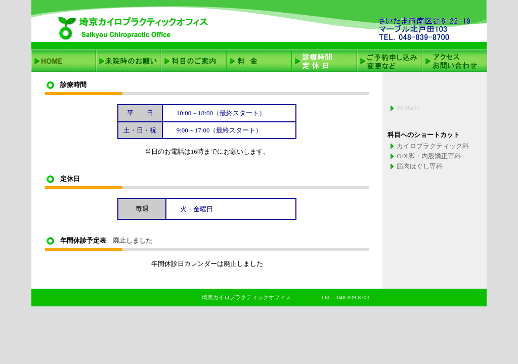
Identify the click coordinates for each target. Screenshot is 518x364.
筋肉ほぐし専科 (420, 166)
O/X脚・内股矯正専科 (428, 156)
